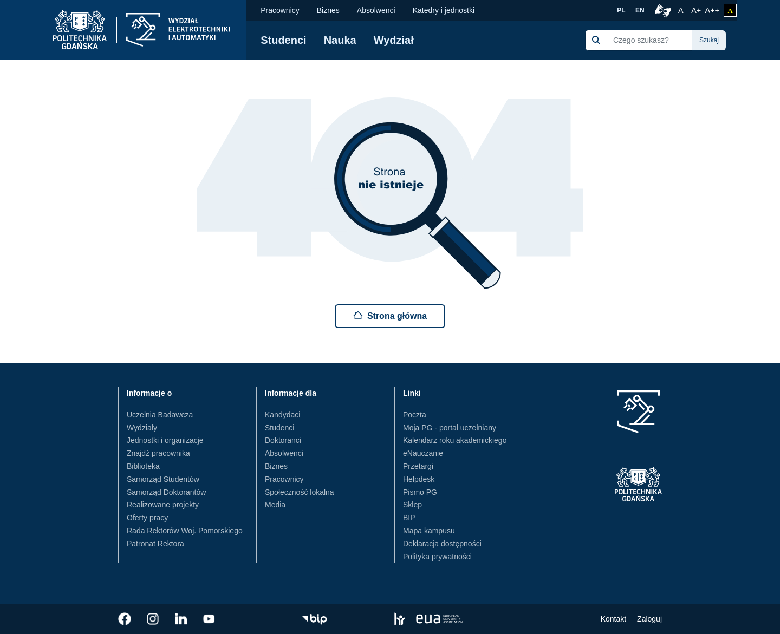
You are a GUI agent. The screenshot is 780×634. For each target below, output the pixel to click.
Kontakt (613, 619)
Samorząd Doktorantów (166, 492)
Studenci (283, 40)
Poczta (414, 414)
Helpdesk (418, 479)
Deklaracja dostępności (442, 543)
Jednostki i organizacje (165, 440)
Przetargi (418, 466)
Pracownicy (280, 10)
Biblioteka (143, 466)
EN (640, 10)
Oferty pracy (147, 517)
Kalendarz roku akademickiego (454, 440)
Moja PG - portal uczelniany (449, 427)
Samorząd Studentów (163, 479)
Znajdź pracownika (158, 453)
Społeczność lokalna (299, 492)
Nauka (340, 40)
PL (621, 10)
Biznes (328, 10)
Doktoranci (283, 440)
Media (275, 504)
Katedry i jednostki (443, 10)
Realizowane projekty (163, 504)
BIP (409, 517)
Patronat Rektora (155, 543)
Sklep (412, 504)
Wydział (394, 40)
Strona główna (390, 315)
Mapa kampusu (429, 530)
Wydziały (142, 427)
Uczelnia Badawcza (160, 414)
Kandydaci (282, 414)
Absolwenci (376, 10)
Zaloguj (649, 619)
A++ (712, 9)
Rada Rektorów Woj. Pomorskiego (185, 530)
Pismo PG (420, 492)
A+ (697, 9)
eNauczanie (423, 453)
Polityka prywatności (437, 556)
